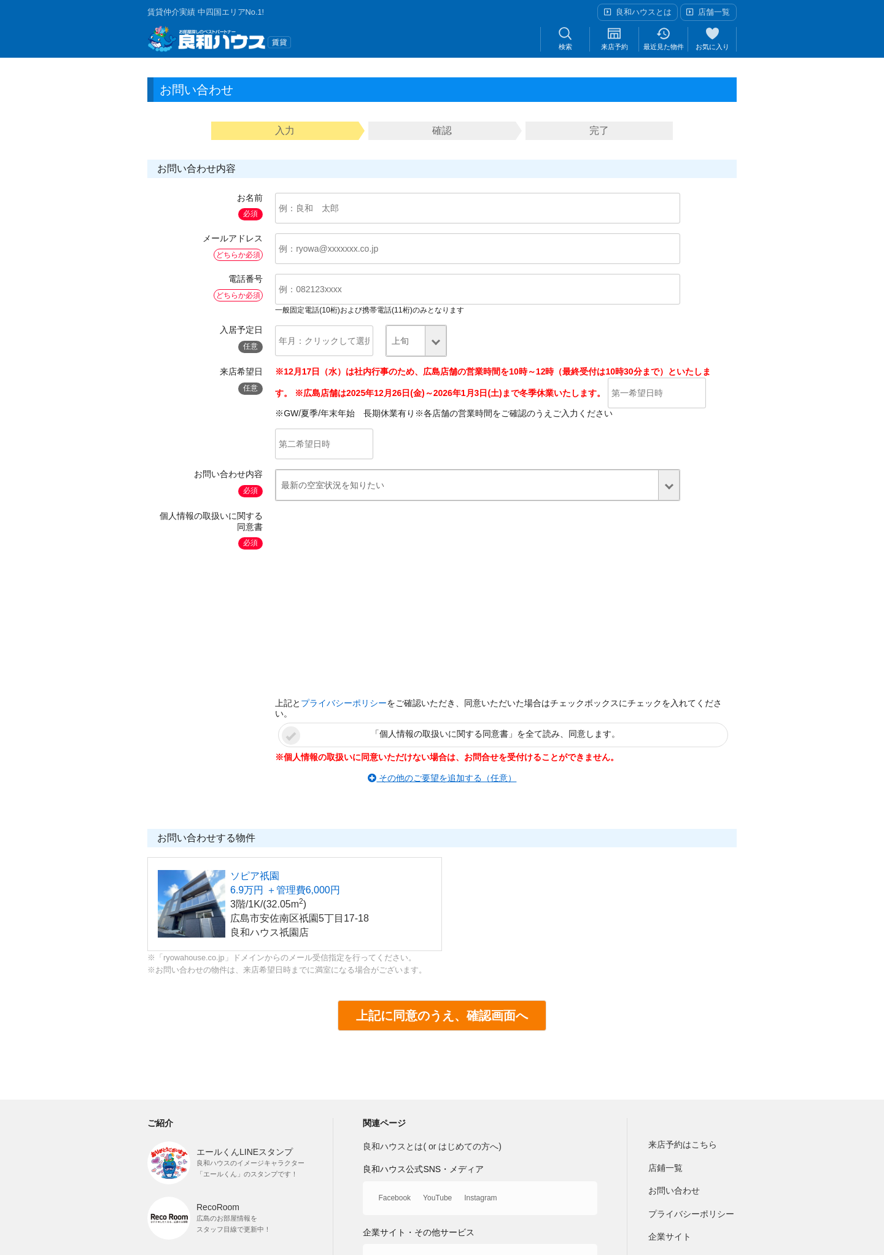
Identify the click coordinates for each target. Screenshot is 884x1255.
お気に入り (712, 38)
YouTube (437, 1198)
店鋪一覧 (665, 1168)
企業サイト (669, 1236)
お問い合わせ (674, 1190)
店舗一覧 (714, 12)
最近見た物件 (663, 38)
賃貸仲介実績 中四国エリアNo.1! (205, 12)
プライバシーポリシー (344, 703)
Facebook (394, 1198)
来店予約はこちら (682, 1144)
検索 (565, 38)
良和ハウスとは (644, 12)
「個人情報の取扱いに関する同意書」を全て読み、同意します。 (495, 734)
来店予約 (614, 38)
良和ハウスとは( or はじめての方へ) (432, 1146)
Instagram (480, 1198)
